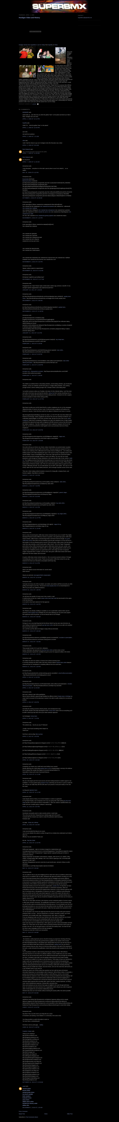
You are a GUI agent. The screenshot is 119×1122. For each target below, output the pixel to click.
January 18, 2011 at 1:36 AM (32, 290)
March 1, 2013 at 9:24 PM (31, 496)
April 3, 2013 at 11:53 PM (31, 677)
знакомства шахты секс (44, 212)
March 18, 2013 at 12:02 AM (32, 577)
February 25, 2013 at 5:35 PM (33, 430)
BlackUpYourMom (27, 181)
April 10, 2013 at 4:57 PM (31, 806)
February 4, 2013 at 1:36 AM (32, 375)
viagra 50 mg (57, 524)
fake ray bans (39, 734)
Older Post (69, 1114)
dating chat (51, 393)
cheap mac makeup (33, 822)
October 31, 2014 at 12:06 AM (33, 1082)
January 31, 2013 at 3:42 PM (32, 333)
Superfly (50, 44)
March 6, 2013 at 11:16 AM (32, 528)
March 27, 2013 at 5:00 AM (32, 616)
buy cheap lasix (60, 339)
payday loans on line (45, 768)
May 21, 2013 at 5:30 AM (31, 868)
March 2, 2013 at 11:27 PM (32, 517)
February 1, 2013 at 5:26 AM (32, 343)
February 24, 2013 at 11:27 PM (33, 399)
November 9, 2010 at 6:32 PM (33, 261)
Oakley (41, 1025)
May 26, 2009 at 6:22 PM (31, 172)
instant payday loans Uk (52, 585)
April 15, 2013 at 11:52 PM (31, 842)
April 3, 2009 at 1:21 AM (31, 136)
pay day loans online (47, 625)
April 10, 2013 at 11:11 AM (31, 774)
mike (24, 140)
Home (45, 1114)
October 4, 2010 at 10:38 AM (32, 198)
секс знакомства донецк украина (44, 215)
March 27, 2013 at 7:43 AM (32, 641)
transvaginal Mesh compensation (42, 575)
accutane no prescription (65, 637)
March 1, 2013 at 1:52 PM (31, 475)
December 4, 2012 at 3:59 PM (33, 300)
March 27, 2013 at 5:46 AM (32, 631)
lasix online (60, 350)
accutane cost (26, 371)
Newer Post (22, 1114)
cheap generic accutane (37, 371)
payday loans (62, 307)
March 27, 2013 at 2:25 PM (32, 654)
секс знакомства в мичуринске (46, 210)
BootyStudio (26, 179)
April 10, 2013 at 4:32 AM (31, 760)
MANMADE (26, 112)
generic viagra (63, 492)
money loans (52, 710)
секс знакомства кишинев (47, 206)
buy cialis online (60, 503)
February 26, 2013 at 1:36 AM (33, 440)
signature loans (45, 782)
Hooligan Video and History (29, 18)
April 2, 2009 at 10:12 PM (31, 119)
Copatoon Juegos (27, 1031)
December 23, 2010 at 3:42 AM (33, 270)
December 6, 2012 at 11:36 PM (33, 311)
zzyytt (24, 1086)
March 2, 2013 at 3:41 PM (31, 507)
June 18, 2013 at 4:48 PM (31, 1027)
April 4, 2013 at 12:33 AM (31, 687)
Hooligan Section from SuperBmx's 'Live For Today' (32, 44)
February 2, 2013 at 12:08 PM (33, 364)
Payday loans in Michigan (64, 696)
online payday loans (33, 612)
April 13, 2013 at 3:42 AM (31, 824)
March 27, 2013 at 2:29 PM (32, 666)
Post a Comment (23, 1111)
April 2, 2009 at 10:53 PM (31, 127)
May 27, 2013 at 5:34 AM (31, 932)
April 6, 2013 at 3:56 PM (31, 702)
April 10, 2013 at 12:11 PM (31, 792)
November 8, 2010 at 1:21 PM (33, 218)
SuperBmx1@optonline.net (85, 17)
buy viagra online (62, 513)
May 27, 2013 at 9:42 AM (31, 993)
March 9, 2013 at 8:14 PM (31, 563)
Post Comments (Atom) (32, 1117)
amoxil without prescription (65, 673)
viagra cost (62, 436)
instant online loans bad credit (48, 598)
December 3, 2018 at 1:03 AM (32, 1107)
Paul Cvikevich (26, 149)
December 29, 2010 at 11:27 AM (33, 279)
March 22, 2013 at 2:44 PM (32, 604)
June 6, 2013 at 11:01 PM (31, 1007)
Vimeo (56, 44)
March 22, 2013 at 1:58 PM (32, 590)
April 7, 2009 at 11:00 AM (31, 153)
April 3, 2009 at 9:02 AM (31, 145)
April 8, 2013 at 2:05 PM (31, 736)
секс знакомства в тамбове (30, 208)
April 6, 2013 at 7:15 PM (31, 718)
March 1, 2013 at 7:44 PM (31, 486)
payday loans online (61, 662)
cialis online (63, 481)
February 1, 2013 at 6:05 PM (32, 354)
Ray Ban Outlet (31, 840)
